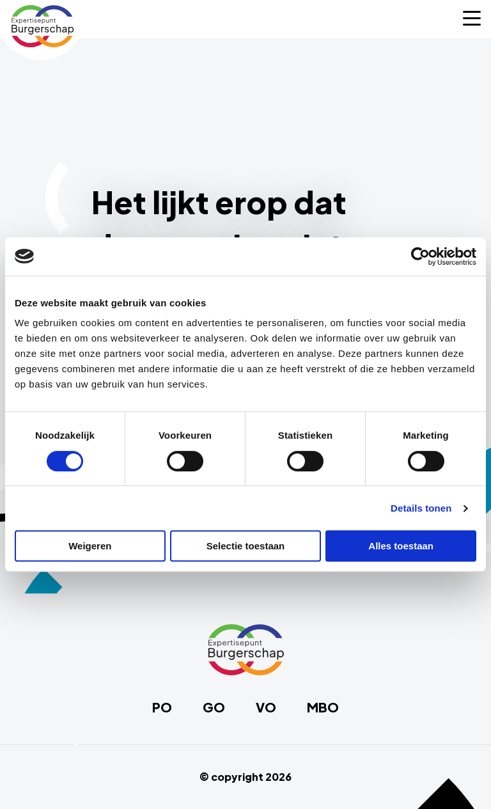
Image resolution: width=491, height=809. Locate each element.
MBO (323, 707)
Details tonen (421, 508)
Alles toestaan (400, 545)
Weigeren (89, 545)
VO (266, 707)
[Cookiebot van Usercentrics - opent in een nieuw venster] (420, 256)
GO (214, 707)
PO (162, 707)
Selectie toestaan (246, 545)
